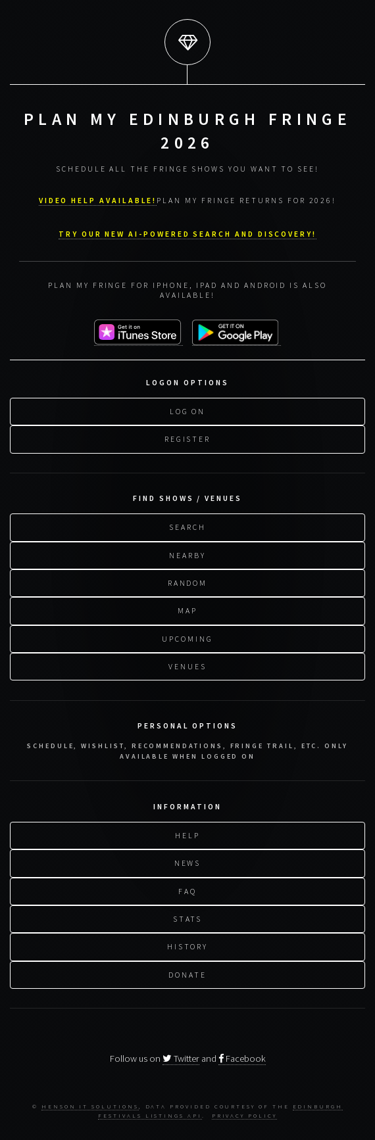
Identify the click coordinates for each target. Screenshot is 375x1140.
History (188, 944)
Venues (187, 664)
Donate (187, 973)
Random (188, 581)
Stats (188, 917)
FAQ (187, 889)
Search (187, 525)
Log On (188, 409)
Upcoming (187, 637)
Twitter (180, 1058)
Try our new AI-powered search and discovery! (187, 232)
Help (187, 833)
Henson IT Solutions (90, 1106)
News (187, 861)
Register (187, 437)
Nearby (187, 553)
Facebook (242, 1058)
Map (187, 608)
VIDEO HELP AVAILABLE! (98, 198)
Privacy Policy (244, 1115)
